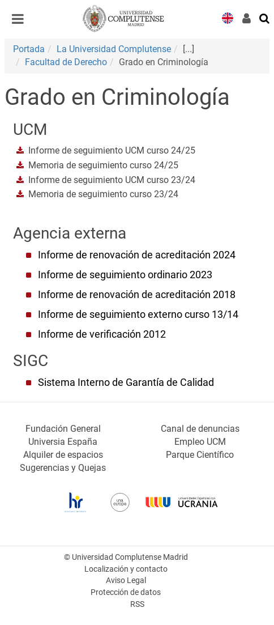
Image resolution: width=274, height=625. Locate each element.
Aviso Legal (126, 580)
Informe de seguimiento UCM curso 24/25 (111, 150)
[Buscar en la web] (265, 17)
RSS (137, 604)
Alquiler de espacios (63, 454)
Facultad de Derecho (66, 62)
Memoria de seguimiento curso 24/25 (103, 165)
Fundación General (63, 428)
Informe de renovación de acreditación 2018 (137, 294)
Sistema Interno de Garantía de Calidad (126, 382)
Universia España (62, 441)
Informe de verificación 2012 (102, 334)
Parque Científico (200, 454)
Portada (29, 49)
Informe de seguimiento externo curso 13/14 (138, 314)
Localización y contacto (126, 569)
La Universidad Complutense (114, 49)
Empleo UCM (200, 441)
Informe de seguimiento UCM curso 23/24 (111, 180)
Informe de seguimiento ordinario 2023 (125, 274)
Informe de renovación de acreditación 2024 (137, 255)
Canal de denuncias (200, 428)
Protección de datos (126, 592)
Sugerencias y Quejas (63, 467)
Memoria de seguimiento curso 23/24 (103, 194)
